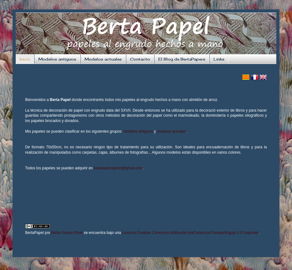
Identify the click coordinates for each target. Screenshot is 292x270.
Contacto (140, 59)
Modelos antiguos (57, 59)
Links (219, 59)
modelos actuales (171, 131)
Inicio (24, 59)
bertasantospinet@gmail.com (118, 168)
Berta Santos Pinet (67, 232)
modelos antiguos (138, 131)
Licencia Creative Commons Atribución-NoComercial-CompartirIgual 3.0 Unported (190, 232)
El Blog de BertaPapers (181, 59)
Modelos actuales (103, 59)
